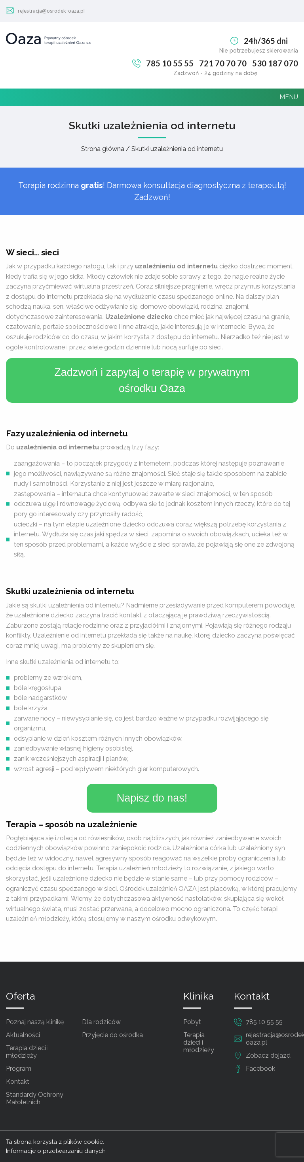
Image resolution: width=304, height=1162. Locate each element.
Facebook (260, 1068)
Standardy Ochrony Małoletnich (34, 1098)
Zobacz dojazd (268, 1055)
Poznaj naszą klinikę (35, 1022)
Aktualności (23, 1035)
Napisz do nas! (152, 798)
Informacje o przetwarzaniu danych (56, 1150)
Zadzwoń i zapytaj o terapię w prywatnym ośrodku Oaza (152, 380)
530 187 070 (275, 63)
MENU (288, 97)
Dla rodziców (101, 1022)
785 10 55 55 (170, 63)
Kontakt (17, 1081)
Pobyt (192, 1022)
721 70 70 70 (223, 63)
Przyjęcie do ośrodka (112, 1035)
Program (18, 1068)
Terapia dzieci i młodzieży (27, 1051)
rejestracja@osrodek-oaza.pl (51, 11)
